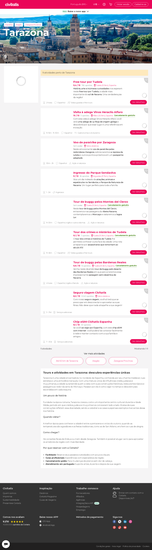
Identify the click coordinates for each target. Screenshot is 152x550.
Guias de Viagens (47, 500)
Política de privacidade (132, 546)
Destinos (43, 493)
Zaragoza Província (33, 25)
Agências (80, 500)
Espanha (8, 25)
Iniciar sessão (123, 4)
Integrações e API (84, 503)
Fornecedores (83, 493)
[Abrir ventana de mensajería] (6, 544)
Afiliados (80, 496)
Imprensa (7, 496)
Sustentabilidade (11, 500)
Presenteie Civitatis (12, 503)
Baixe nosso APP (48, 517)
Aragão (19, 25)
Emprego (80, 510)
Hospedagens (83, 506)
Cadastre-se (140, 4)
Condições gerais (103, 546)
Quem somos (9, 493)
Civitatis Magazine (48, 496)
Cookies (146, 546)
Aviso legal (116, 546)
